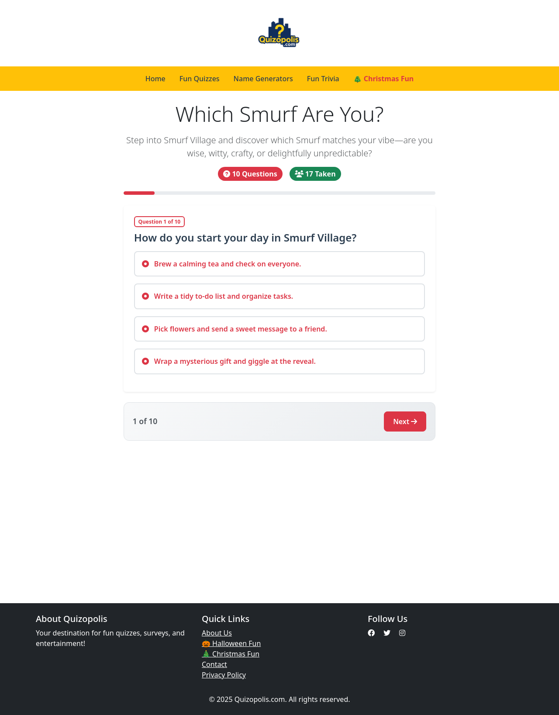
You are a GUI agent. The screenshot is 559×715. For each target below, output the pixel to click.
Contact (214, 664)
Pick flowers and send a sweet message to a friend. (234, 329)
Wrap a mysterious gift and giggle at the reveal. (229, 361)
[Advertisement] (279, 517)
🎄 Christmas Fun (383, 78)
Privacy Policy (224, 675)
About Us (217, 633)
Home (155, 78)
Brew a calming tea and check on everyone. (221, 264)
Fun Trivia (323, 78)
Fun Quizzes (199, 78)
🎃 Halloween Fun (231, 643)
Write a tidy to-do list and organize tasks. (217, 296)
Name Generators (263, 78)
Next (405, 421)
